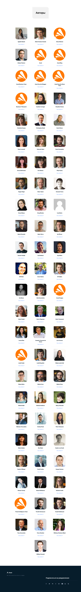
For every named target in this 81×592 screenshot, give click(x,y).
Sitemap (23, 575)
